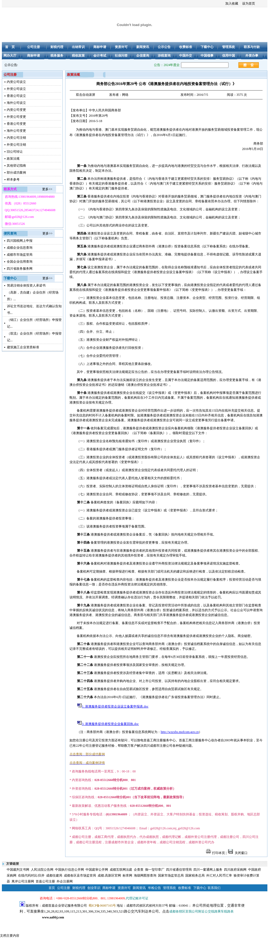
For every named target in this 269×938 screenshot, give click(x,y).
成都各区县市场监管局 (80, 875)
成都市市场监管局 (19, 255)
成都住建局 (54, 875)
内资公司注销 (16, 138)
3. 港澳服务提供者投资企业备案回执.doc (110, 724)
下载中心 (199, 888)
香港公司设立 (16, 96)
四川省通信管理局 (179, 869)
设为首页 (248, 3)
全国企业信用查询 (19, 261)
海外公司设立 (16, 103)
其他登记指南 (16, 165)
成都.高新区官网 (109, 875)
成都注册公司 (49, 923)
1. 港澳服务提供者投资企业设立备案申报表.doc (115, 706)
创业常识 (93, 888)
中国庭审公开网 (97, 869)
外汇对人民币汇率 (219, 875)
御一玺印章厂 (154, 869)
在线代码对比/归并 (31, 875)
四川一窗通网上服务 (207, 869)
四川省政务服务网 (19, 268)
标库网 (127, 875)
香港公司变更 (16, 124)
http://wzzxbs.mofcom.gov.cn (180, 732)
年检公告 (154, 888)
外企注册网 (65, 881)
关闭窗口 (237, 853)
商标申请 (108, 888)
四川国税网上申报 (19, 241)
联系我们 (214, 888)
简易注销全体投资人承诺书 (26, 285)
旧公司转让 (15, 151)
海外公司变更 (16, 131)
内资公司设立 (16, 82)
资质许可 (124, 888)
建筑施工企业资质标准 (23, 347)
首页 (52, 888)
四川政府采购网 (235, 869)
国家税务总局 (195, 875)
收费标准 (184, 888)
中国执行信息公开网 (69, 869)
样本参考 (13, 179)
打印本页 (215, 853)
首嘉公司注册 (45, 881)
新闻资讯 (139, 888)
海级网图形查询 (145, 875)
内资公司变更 (16, 110)
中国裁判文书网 (18, 869)
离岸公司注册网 (23, 881)
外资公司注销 (16, 144)
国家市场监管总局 (171, 875)
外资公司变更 (16, 117)
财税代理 (78, 888)
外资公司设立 (16, 89)
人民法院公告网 (42, 869)
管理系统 (169, 888)
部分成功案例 (16, 172)
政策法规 (13, 158)
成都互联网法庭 (121, 869)
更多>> (47, 189)
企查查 (138, 869)
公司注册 (63, 888)
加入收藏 (231, 3)
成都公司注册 (29, 923)
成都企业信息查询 (19, 248)
